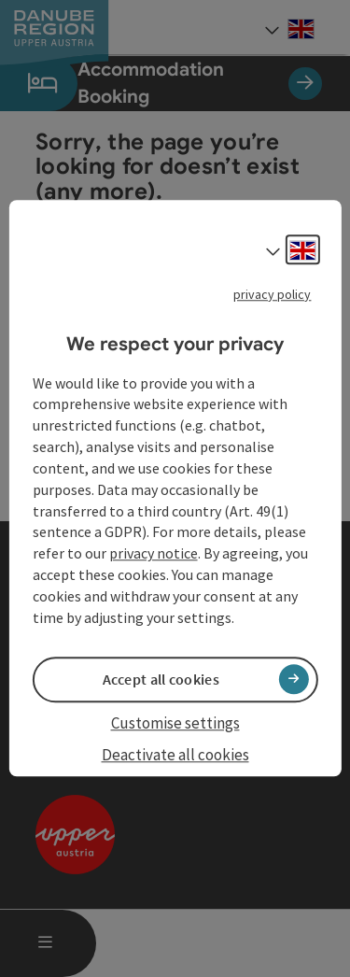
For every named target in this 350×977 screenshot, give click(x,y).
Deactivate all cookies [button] (175, 754)
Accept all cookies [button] (161, 679)
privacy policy (272, 294)
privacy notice (153, 554)
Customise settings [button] (175, 723)
